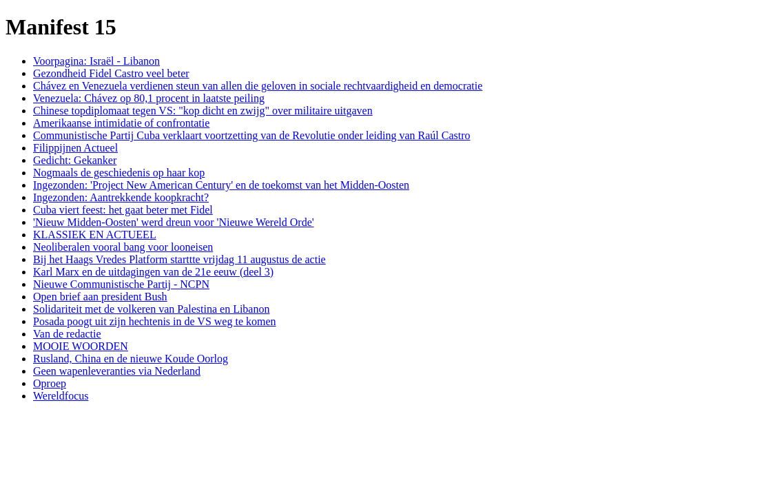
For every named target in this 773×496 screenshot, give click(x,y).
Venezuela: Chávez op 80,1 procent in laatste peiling (149, 98)
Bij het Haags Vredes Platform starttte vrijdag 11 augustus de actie (179, 259)
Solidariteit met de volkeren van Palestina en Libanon (151, 309)
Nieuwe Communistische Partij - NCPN (121, 284)
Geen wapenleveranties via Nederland (116, 371)
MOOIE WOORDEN (80, 346)
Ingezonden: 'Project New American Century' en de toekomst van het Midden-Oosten (221, 185)
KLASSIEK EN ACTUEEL (94, 234)
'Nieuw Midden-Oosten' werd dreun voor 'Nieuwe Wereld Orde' (173, 222)
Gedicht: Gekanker (74, 160)
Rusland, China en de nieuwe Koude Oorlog (130, 358)
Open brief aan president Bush (100, 296)
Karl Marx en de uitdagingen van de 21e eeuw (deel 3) (153, 272)
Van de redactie (67, 334)
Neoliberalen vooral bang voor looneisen (123, 247)
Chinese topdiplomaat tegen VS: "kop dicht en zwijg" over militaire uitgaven (203, 110)
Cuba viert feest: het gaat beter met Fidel (123, 210)
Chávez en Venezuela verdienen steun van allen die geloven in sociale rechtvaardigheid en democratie (257, 86)
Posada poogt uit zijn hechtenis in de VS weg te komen (154, 321)
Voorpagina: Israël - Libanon (96, 61)
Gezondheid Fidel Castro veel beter (111, 73)
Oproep (49, 383)
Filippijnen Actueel (75, 148)
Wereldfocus (60, 396)
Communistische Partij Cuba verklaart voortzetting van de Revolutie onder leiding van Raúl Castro (252, 135)
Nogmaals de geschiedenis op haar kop (119, 172)
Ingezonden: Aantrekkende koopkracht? (121, 197)
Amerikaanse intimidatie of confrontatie (121, 123)
